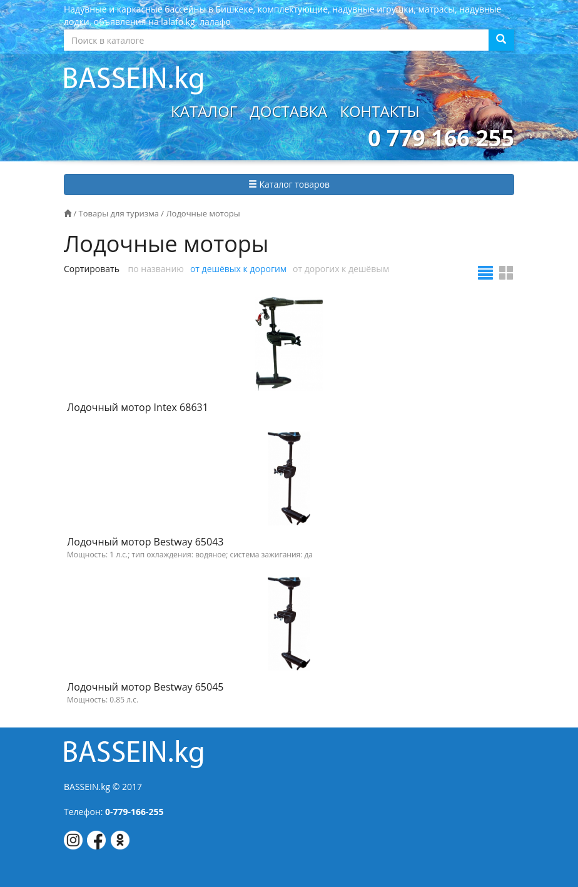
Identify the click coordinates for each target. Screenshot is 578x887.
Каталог (204, 111)
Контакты (380, 111)
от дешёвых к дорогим (238, 269)
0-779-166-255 (134, 812)
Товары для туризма (119, 213)
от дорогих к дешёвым (341, 269)
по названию (156, 269)
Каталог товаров (289, 184)
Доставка (288, 111)
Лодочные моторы (203, 213)
